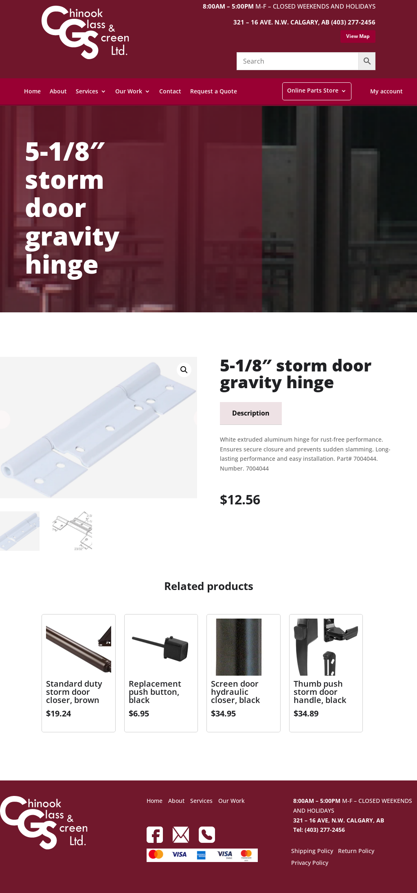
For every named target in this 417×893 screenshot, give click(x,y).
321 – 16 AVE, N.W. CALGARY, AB (338, 820)
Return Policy (356, 851)
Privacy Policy (309, 863)
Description (251, 413)
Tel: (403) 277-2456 (319, 829)
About (58, 91)
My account (386, 91)
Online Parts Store (312, 90)
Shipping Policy (312, 851)
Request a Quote (213, 91)
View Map (358, 36)
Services (87, 91)
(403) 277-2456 (353, 22)
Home (32, 91)
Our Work (128, 91)
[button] (184, 370)
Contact (170, 91)
